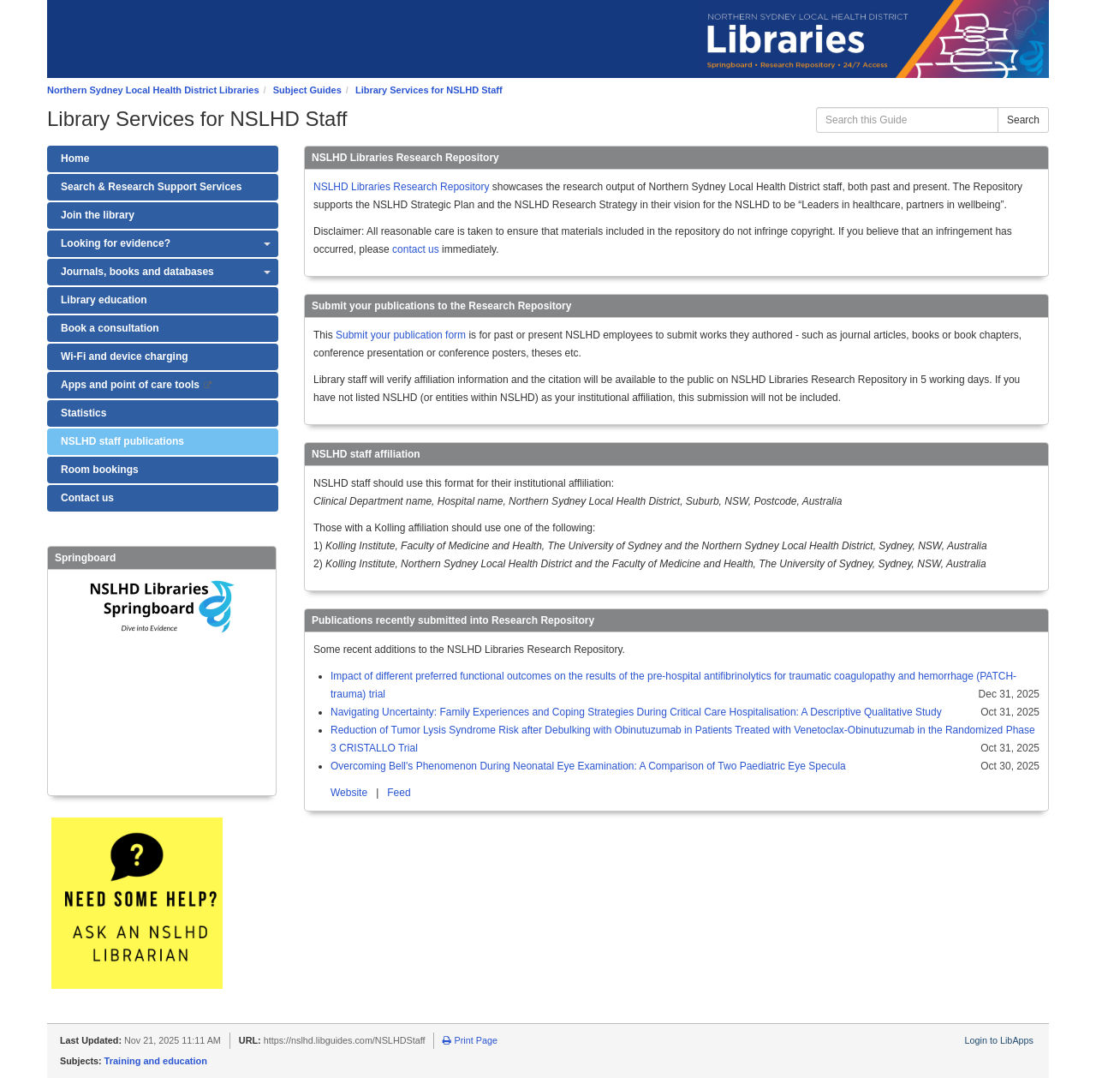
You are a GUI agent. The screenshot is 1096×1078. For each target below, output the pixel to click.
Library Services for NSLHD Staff (429, 90)
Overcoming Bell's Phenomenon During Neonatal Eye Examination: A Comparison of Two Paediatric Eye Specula (588, 766)
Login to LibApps (999, 1040)
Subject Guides (307, 90)
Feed (398, 793)
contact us (415, 249)
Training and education (155, 1061)
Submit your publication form (401, 335)
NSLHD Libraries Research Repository (401, 187)
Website (350, 793)
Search (1023, 120)
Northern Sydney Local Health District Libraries (153, 90)
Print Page (470, 1040)
